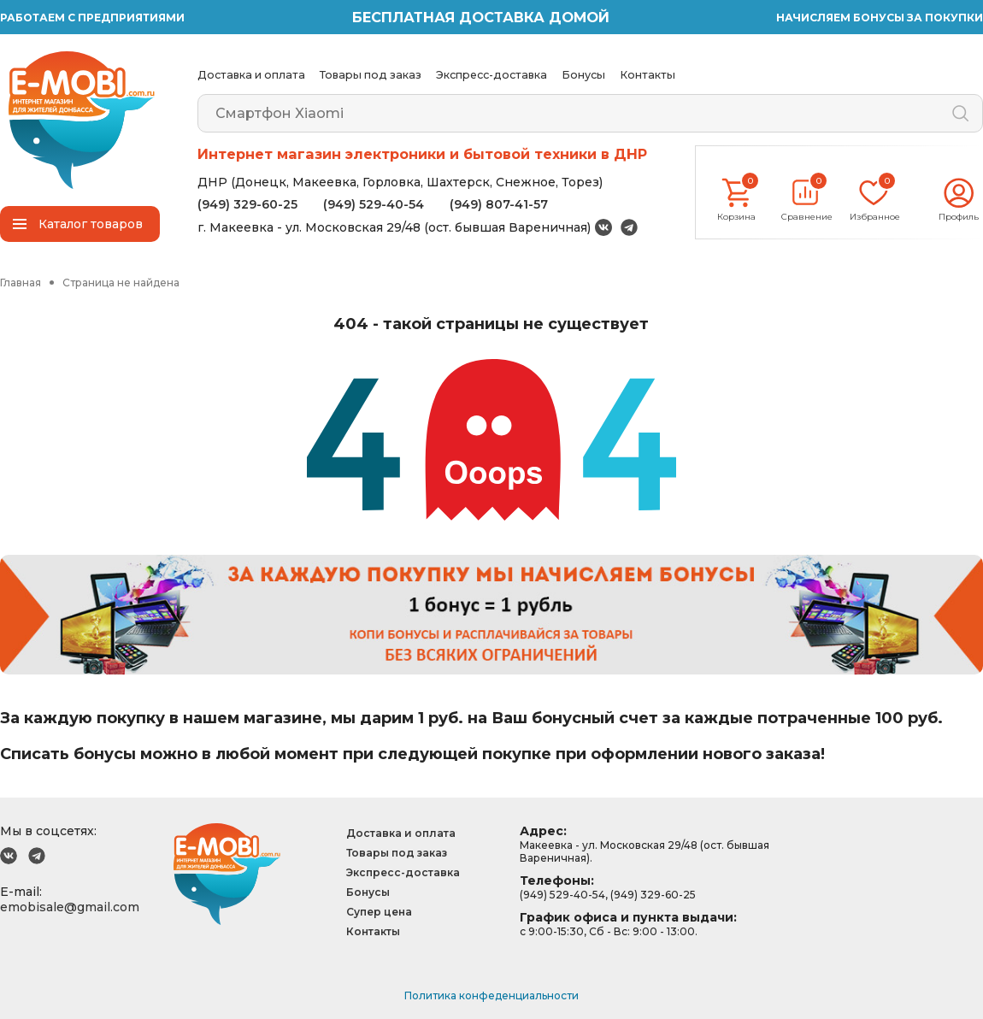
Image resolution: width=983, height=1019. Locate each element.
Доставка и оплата (251, 74)
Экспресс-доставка (491, 74)
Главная (20, 282)
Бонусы (583, 74)
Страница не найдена (121, 282)
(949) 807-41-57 (499, 204)
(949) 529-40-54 (373, 204)
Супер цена (379, 911)
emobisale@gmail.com (69, 907)
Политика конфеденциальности (491, 995)
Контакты (647, 74)
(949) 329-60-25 (247, 204)
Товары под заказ (370, 74)
